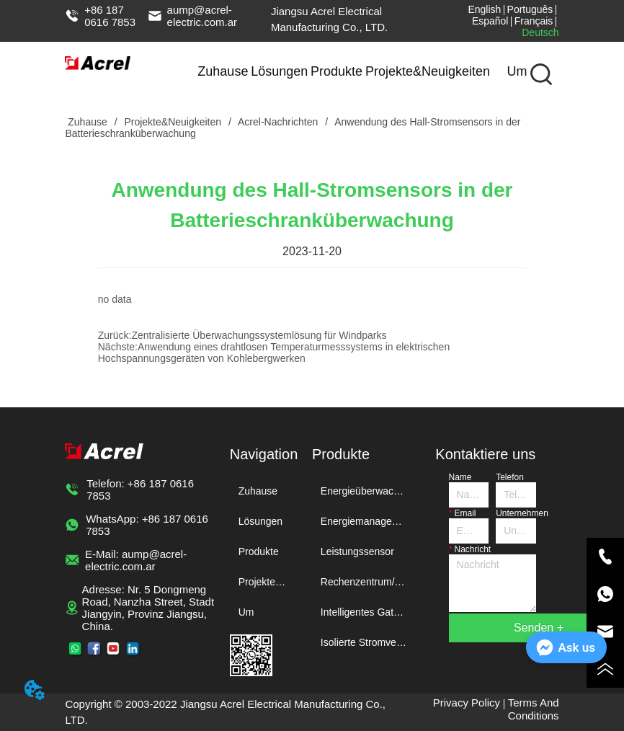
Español (490, 21)
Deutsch (540, 32)
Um (517, 70)
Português (530, 9)
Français (533, 21)
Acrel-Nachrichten (278, 122)
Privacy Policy (466, 702)
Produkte (336, 70)
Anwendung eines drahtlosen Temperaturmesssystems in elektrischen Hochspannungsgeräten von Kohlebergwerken (274, 352)
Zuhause (222, 70)
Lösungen (279, 70)
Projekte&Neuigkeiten (427, 70)
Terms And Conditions (533, 708)
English (484, 9)
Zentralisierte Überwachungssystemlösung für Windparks (258, 335)
